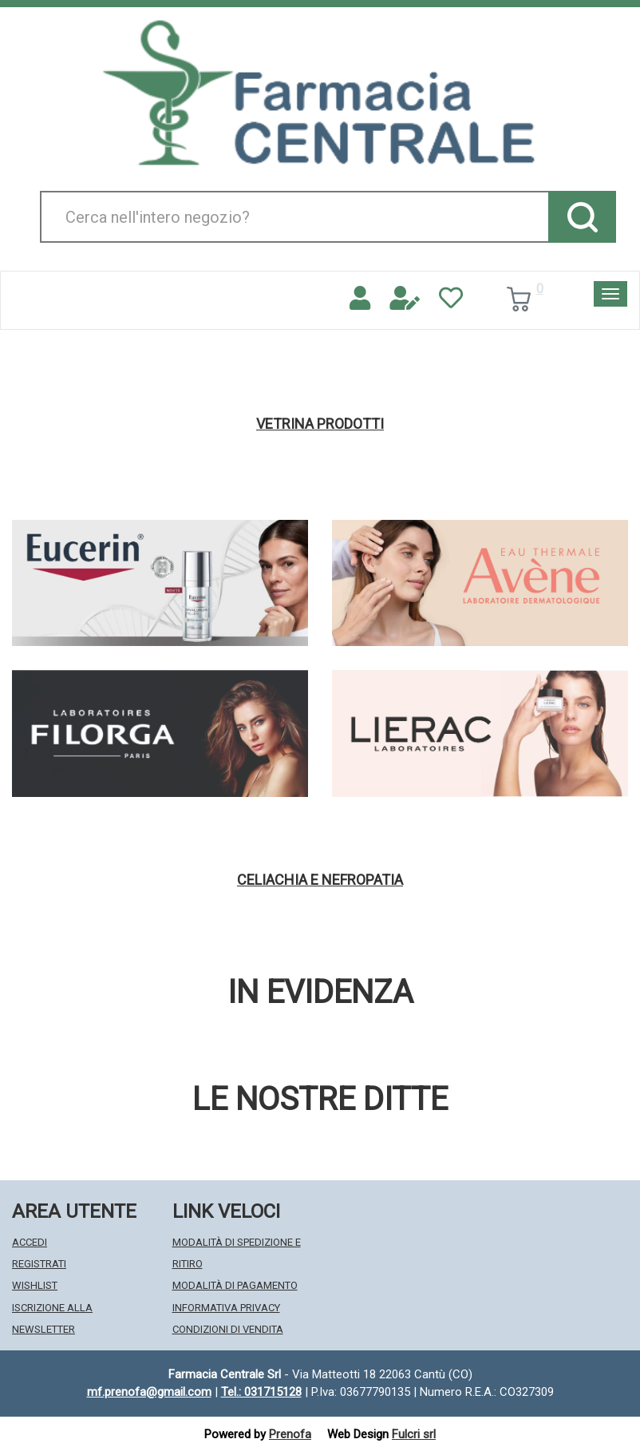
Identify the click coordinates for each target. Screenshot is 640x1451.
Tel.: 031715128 (261, 1392)
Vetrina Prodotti (320, 424)
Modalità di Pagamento (235, 1285)
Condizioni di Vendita (227, 1329)
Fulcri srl (414, 1434)
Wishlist (34, 1285)
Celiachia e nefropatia (320, 880)
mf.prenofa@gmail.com (149, 1392)
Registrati (39, 1264)
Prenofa (290, 1434)
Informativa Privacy (226, 1308)
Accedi (29, 1242)
